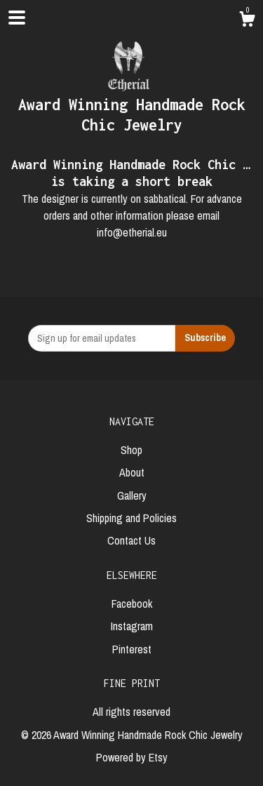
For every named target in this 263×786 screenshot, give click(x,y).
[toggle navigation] (16, 18)
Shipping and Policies (131, 518)
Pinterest (131, 649)
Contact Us (131, 540)
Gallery (132, 495)
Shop (131, 450)
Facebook (132, 603)
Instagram (132, 626)
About (131, 472)
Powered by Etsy (132, 757)
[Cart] (247, 21)
